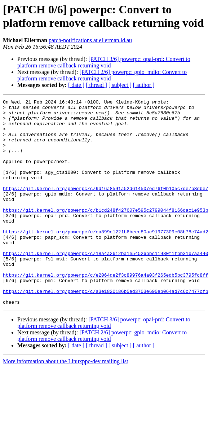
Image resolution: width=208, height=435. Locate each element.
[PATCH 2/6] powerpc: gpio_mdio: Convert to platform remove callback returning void (102, 75)
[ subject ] (120, 85)
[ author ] (144, 85)
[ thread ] (96, 85)
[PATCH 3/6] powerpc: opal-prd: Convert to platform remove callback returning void (103, 62)
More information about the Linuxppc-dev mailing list (65, 402)
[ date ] (76, 85)
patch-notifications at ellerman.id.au (90, 40)
